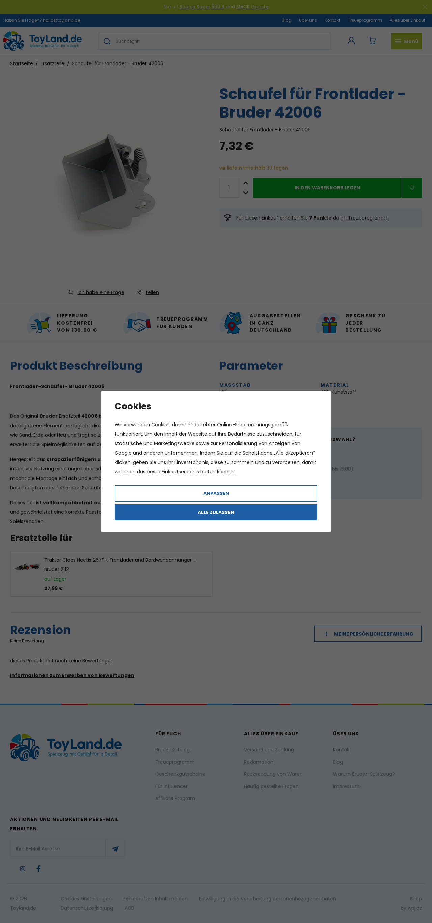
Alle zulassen (216, 512)
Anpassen (216, 493)
